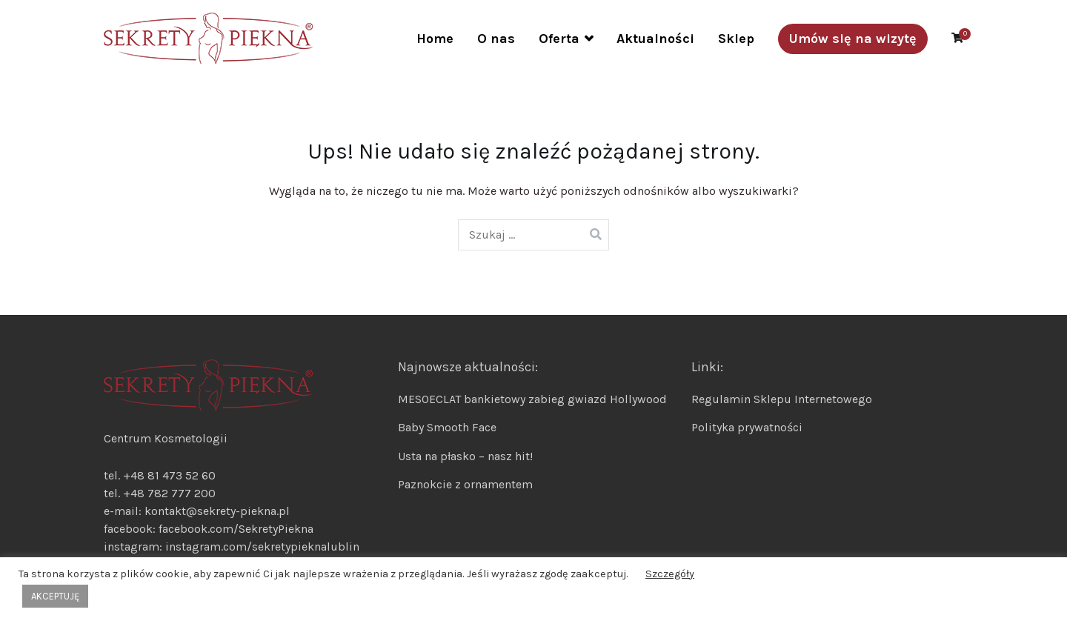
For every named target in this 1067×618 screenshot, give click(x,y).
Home (434, 38)
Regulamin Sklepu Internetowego (781, 399)
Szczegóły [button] (669, 574)
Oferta (559, 38)
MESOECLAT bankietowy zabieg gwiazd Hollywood (532, 399)
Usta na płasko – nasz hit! (465, 456)
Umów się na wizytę (853, 38)
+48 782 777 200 (169, 493)
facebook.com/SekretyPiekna (234, 529)
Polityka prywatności (746, 427)
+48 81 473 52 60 (169, 475)
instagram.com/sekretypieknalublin (262, 546)
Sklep (736, 38)
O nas (496, 38)
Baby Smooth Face (447, 427)
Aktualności (655, 38)
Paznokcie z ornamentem (465, 484)
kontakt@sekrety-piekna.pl (217, 511)
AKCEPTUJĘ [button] (55, 596)
